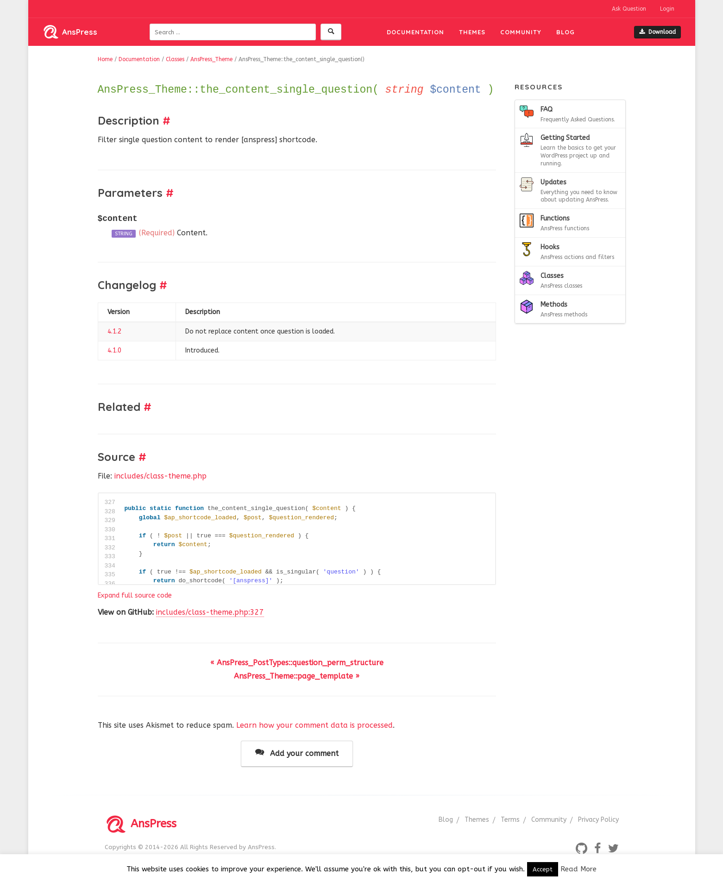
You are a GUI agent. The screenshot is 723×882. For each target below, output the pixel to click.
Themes (472, 32)
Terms (510, 820)
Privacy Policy (598, 820)
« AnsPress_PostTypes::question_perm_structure (297, 662)
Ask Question (629, 9)
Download (657, 32)
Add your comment (297, 753)
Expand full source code (135, 595)
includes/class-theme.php (160, 476)
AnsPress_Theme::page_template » (296, 676)
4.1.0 (114, 350)
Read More (578, 869)
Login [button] (667, 9)
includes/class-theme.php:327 (210, 612)
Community (520, 32)
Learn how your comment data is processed (314, 725)
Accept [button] (543, 869)
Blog (565, 32)
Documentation (415, 32)
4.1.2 (114, 331)
